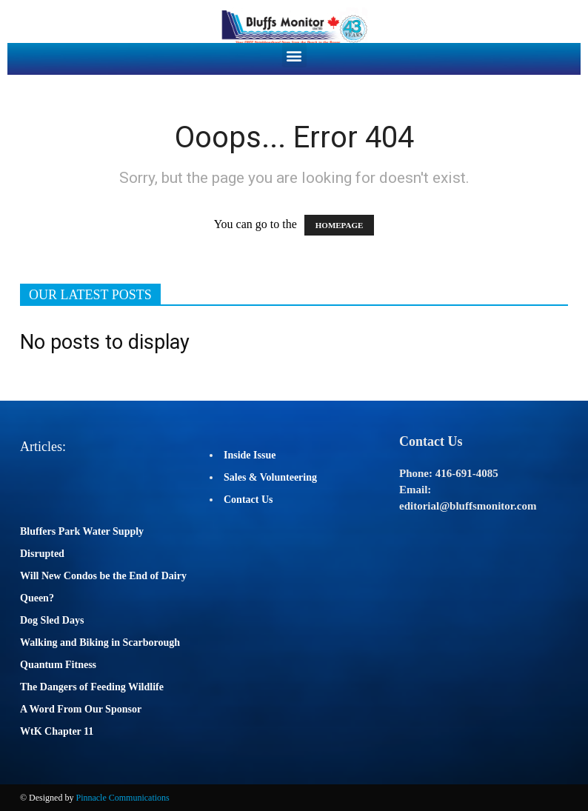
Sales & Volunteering (270, 477)
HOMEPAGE (339, 225)
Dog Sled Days (52, 620)
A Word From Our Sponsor (80, 709)
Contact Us (248, 499)
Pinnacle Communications (122, 797)
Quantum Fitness (58, 664)
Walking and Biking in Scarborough (100, 642)
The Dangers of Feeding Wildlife (92, 686)
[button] (294, 55)
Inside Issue (249, 455)
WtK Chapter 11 (56, 731)
